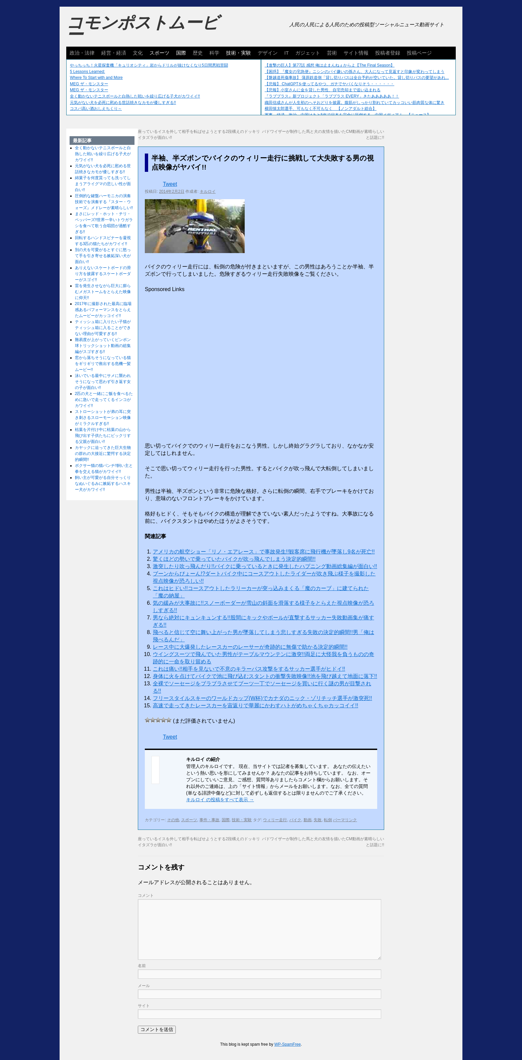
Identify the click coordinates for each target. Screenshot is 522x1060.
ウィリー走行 (275, 820)
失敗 (318, 820)
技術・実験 (238, 53)
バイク (295, 820)
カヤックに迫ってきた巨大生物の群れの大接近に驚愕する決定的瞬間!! (103, 453)
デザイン (268, 53)
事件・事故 (209, 820)
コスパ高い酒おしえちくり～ (96, 108)
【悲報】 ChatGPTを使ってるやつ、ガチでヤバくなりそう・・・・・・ (329, 84)
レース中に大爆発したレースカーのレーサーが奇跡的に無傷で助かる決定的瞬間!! (250, 647)
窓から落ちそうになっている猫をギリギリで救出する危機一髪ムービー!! (103, 363)
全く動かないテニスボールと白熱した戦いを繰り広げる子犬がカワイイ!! (135, 96)
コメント (146, 895)
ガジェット (307, 53)
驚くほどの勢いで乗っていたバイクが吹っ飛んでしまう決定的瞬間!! (234, 559)
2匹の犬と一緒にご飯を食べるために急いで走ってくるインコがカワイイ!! (104, 399)
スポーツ (159, 53)
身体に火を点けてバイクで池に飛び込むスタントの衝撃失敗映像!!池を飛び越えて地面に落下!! (265, 676)
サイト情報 (356, 53)
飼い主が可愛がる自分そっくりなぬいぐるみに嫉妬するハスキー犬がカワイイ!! (103, 483)
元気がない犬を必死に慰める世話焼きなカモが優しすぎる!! (123, 102)
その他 (173, 820)
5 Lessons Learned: (87, 71)
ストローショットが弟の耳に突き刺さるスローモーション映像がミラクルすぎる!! (103, 417)
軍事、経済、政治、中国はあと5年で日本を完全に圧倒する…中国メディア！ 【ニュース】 (348, 115)
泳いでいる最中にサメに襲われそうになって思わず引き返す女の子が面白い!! (103, 381)
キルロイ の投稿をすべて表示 (220, 799)
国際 (181, 53)
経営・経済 (113, 53)
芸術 (332, 53)
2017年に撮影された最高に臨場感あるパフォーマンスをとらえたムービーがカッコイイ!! (103, 309)
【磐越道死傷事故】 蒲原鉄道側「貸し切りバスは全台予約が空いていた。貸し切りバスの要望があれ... (357, 77)
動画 (308, 820)
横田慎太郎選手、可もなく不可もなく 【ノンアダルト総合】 (321, 108)
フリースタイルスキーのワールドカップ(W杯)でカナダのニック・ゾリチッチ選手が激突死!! (262, 698)
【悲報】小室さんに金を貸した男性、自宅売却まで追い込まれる (323, 90)
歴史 (198, 53)
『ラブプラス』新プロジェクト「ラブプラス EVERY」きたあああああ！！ (332, 96)
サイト (144, 1005)
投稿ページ (419, 53)
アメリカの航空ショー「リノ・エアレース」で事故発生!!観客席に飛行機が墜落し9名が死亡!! (264, 551)
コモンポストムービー (142, 28)
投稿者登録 (387, 53)
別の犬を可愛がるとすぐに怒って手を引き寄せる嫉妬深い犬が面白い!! (103, 255)
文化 (138, 53)
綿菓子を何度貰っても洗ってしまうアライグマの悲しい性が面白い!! (103, 184)
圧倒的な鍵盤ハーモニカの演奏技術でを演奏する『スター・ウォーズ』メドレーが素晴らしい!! (104, 201)
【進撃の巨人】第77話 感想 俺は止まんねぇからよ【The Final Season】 (329, 65)
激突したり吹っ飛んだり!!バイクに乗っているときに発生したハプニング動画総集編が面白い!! (265, 566)
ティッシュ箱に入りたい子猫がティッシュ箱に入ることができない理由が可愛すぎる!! (103, 327)
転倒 (328, 820)
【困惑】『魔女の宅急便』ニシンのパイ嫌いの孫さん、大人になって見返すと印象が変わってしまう (354, 71)
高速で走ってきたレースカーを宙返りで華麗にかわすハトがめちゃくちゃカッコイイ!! (255, 705)
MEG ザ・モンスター (89, 84)
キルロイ (208, 191)
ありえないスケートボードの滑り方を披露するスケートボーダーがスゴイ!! (103, 273)
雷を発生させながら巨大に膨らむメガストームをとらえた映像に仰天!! (103, 291)
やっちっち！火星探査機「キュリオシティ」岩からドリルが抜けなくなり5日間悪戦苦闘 (149, 65)
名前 (142, 965)
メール (144, 985)
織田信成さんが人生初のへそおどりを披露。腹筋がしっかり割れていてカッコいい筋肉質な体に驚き (354, 102)
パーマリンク (345, 820)
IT (286, 53)
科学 (214, 53)
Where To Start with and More (96, 77)
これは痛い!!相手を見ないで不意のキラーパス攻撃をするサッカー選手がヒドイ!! (249, 669)
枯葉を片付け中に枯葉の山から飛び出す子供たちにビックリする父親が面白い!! (103, 435)
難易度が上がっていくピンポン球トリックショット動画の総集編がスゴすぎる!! (103, 345)
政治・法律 (82, 53)
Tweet (170, 184)
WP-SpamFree (287, 1044)
